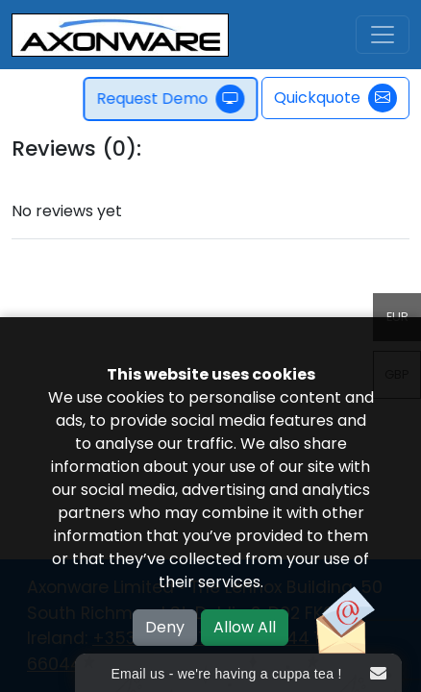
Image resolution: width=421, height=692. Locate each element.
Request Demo (171, 99)
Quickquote (335, 98)
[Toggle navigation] (382, 34)
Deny (165, 627)
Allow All (244, 627)
